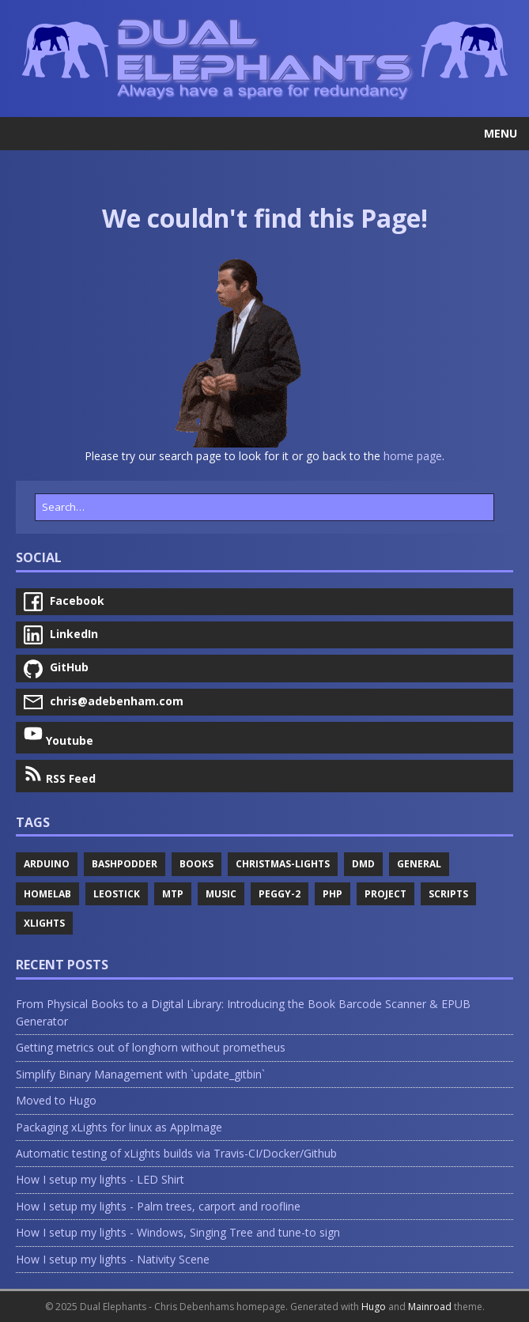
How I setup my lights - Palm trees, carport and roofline (158, 1206)
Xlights (44, 923)
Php (332, 894)
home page (413, 455)
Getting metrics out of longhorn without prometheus (150, 1047)
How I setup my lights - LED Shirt (100, 1179)
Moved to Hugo (56, 1100)
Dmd (363, 864)
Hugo (373, 1306)
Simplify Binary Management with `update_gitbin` (140, 1074)
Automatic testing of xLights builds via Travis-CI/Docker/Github (176, 1153)
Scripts (448, 894)
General (419, 864)
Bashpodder (124, 864)
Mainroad (430, 1306)
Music (221, 894)
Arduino (47, 864)
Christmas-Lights (283, 864)
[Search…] (264, 507)
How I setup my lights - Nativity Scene (113, 1259)
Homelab (47, 894)
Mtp (172, 894)
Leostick (116, 894)
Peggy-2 (279, 894)
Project (385, 894)
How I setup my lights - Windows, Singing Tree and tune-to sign (178, 1232)
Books (196, 864)
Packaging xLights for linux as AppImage (119, 1127)
